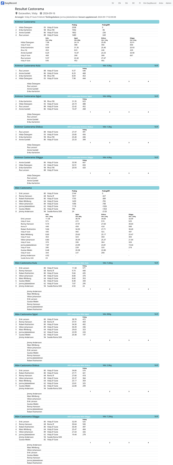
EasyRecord (9, 3)
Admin (168, 3)
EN (119, 3)
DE (133, 3)
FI (140, 3)
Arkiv (160, 3)
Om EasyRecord (149, 3)
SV (112, 3)
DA (126, 3)
